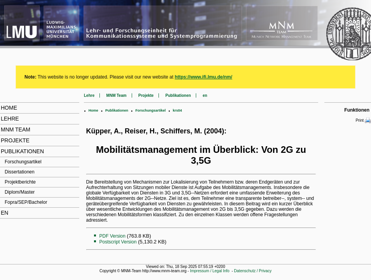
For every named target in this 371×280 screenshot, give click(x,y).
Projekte (15, 140)
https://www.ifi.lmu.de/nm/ (203, 77)
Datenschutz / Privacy (253, 271)
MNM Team (15, 129)
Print (363, 120)
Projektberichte (20, 182)
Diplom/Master (20, 192)
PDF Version (112, 236)
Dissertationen (20, 172)
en (4, 213)
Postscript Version (118, 242)
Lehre (10, 119)
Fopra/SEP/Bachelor (26, 202)
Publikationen (22, 151)
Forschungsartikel (23, 161)
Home (9, 108)
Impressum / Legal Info (210, 271)
